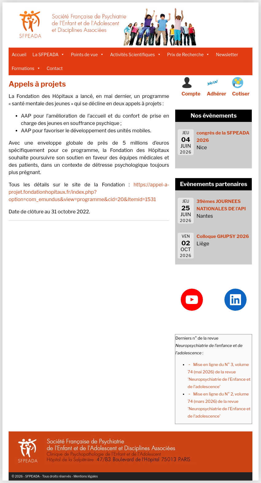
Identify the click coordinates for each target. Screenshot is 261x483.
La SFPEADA (49, 54)
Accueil (19, 54)
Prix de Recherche (188, 54)
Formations (26, 68)
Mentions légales (85, 476)
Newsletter (227, 54)
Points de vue (87, 54)
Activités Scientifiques (135, 54)
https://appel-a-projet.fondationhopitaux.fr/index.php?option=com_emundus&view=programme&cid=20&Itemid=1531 (89, 192)
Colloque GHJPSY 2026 (222, 236)
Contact (55, 68)
